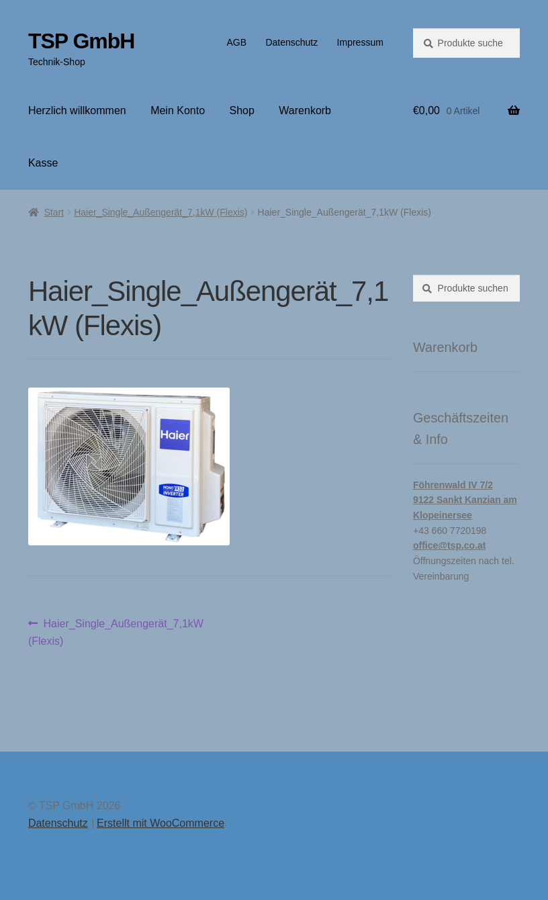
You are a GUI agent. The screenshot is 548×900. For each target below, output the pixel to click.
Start (54, 212)
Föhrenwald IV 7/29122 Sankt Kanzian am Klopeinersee (465, 500)
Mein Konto (177, 110)
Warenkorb (305, 110)
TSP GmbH (81, 41)
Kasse (43, 163)
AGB (236, 42)
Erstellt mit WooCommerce (160, 823)
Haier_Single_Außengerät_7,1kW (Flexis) (160, 212)
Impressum (360, 42)
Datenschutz (291, 42)
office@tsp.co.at (449, 545)
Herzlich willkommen (77, 110)
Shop (242, 110)
